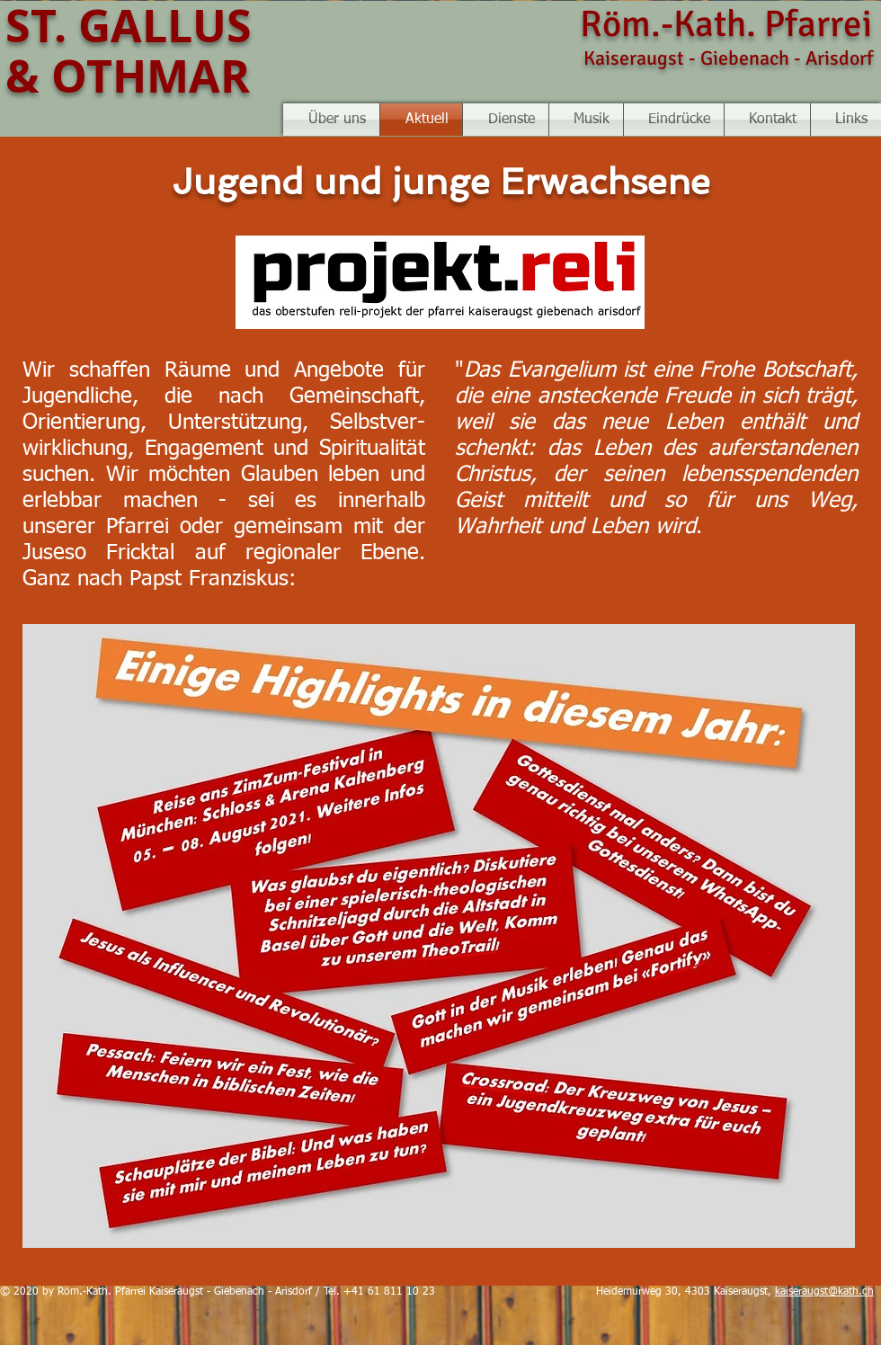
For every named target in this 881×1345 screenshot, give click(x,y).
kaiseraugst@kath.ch (824, 1292)
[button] (586, 119)
